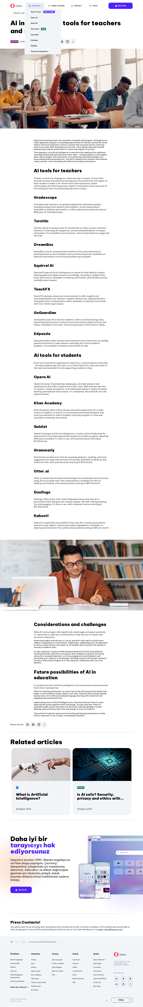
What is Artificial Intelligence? (32, 796)
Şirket (102, 954)
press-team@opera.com (110, 929)
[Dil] (122, 1000)
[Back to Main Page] (6, 5)
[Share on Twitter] (62, 41)
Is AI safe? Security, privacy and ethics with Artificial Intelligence (98, 798)
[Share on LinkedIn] (67, 41)
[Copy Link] (73, 41)
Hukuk (82, 954)
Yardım (61, 954)
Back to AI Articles (23, 13)
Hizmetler (40, 954)
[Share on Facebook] (56, 41)
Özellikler (19, 954)
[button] (21, 890)
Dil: (139, 6)
